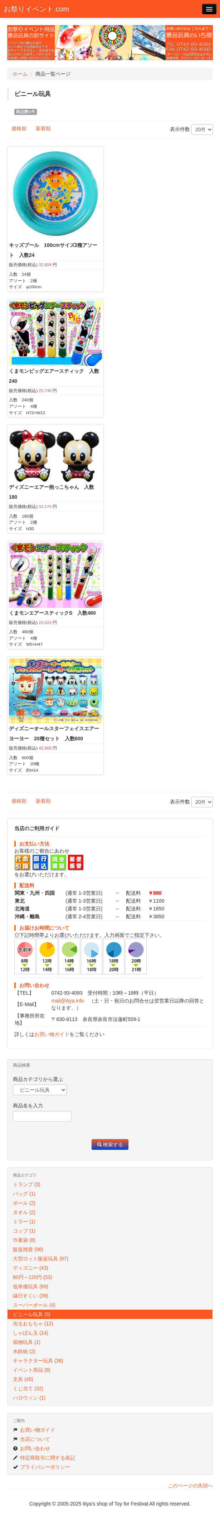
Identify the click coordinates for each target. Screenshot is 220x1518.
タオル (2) (24, 1212)
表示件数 (191, 129)
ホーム (20, 74)
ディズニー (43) (30, 1268)
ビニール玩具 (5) (31, 1314)
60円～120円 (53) (32, 1277)
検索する (110, 1144)
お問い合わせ (31, 1448)
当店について (31, 1439)
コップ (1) (24, 1231)
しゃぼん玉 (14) (30, 1333)
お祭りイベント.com (36, 9)
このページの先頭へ (190, 1485)
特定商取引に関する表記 (44, 1458)
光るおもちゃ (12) (33, 1323)
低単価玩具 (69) (30, 1286)
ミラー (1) (24, 1221)
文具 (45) (23, 1379)
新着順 (43, 128)
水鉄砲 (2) (24, 1351)
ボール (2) (24, 1203)
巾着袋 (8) (24, 1240)
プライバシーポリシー (41, 1467)
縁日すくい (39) (30, 1296)
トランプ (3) (26, 1184)
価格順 (18, 128)
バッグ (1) (24, 1194)
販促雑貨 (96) (28, 1249)
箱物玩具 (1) (26, 1342)
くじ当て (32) (28, 1388)
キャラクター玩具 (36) (38, 1361)
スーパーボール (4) (34, 1305)
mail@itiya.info (67, 1001)
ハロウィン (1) (29, 1398)
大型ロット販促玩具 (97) (40, 1258)
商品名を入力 (28, 1105)
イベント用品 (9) (31, 1370)
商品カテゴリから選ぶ (38, 1079)
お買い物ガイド (51, 1034)
